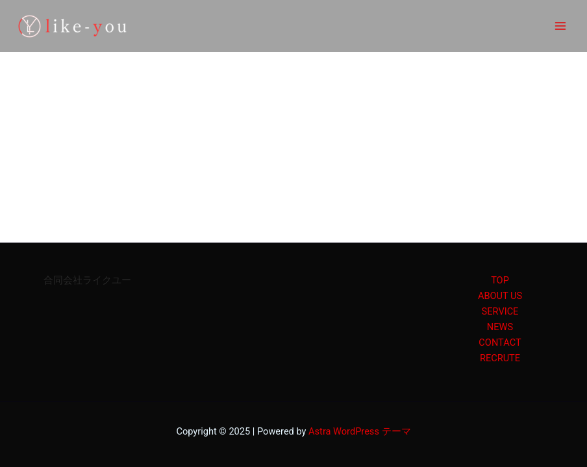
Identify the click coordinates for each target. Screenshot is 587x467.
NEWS (500, 327)
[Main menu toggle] (560, 26)
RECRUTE (500, 358)
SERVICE (500, 311)
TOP (500, 280)
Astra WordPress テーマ (359, 431)
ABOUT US (500, 296)
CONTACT (500, 342)
